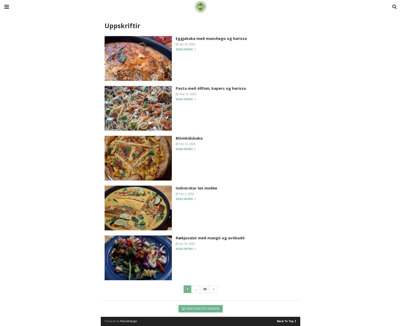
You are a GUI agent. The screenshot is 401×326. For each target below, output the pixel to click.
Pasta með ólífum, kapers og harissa (211, 88)
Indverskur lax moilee (196, 187)
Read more (186, 49)
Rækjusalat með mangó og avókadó (210, 237)
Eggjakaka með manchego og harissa (211, 38)
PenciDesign (128, 321)
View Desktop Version (200, 308)
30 (205, 289)
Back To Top (286, 321)
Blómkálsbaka (189, 138)
